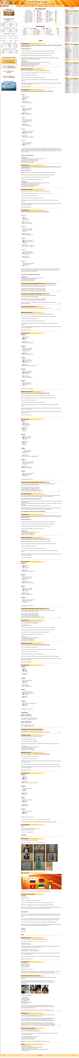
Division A (66, 9)
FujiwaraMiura (51, 12)
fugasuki (10, 29)
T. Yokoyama (3, 35)
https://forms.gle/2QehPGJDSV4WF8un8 (43, 193)
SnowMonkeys (51, 19)
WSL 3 (67, 41)
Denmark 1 (68, 36)
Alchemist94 (37, 31)
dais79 (40, 17)
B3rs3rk (9, 44)
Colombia (68, 59)
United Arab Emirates (68, 58)
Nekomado (36, 819)
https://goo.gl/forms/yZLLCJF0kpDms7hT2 (40, 941)
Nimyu (10, 50)
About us (40, 5)
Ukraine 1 (68, 22)
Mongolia (68, 85)
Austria (68, 16)
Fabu (10, 47)
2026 (46, 5)
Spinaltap (11, 25)
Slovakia (68, 83)
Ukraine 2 (68, 18)
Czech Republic (69, 34)
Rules (32, 5)
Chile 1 (68, 75)
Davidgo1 (40, 12)
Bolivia (68, 88)
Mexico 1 (68, 53)
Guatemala (68, 65)
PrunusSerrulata (11, 35)
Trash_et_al (10, 51)
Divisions (19, 5)
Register (72, 5)
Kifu (16, 23)
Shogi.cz (32, 819)
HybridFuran (37, 33)
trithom (10, 30)
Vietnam (68, 55)
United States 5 (69, 79)
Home (12, 5)
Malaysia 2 (68, 73)
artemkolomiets (51, 34)
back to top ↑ (74, 1055)
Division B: (23, 106)
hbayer (40, 14)
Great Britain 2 (69, 49)
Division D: (23, 129)
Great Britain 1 (69, 32)
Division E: (23, 140)
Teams (25, 5)
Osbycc (10, 40)
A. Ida (2, 44)
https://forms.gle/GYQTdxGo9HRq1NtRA (43, 72)
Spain (67, 87)
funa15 (49, 17)
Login (76, 5)
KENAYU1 (50, 13)
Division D (66, 61)
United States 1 (69, 14)
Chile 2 (68, 91)
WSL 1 (68, 24)
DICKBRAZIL (10, 45)
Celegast (40, 13)
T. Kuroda (3, 29)
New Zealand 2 (69, 70)
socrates (11, 23)
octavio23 (50, 31)
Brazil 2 (68, 56)
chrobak (40, 20)
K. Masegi (3, 23)
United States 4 (69, 64)
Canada (68, 69)
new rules (30, 625)
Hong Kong (68, 54)
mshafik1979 (37, 32)
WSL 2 (67, 47)
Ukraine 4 (68, 48)
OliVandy (37, 29)
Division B (66, 26)
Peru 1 (68, 21)
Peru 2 (68, 86)
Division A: (23, 94)
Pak (49, 21)
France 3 (68, 37)
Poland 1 (68, 35)
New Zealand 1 (69, 52)
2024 (60, 5)
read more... (59, 290)
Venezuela (68, 92)
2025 (53, 5)
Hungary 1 (68, 17)
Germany (68, 23)
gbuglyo (49, 33)
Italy (67, 68)
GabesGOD (10, 53)
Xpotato (40, 18)
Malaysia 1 (68, 40)
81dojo (9, 20)
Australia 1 (68, 33)
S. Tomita (3, 50)
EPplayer (50, 14)
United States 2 (69, 13)
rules (31, 48)
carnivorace (50, 18)
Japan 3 (68, 66)
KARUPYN (50, 20)
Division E (66, 77)
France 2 (68, 15)
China (67, 29)
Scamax (10, 38)
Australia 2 (68, 74)
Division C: (23, 117)
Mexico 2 (68, 84)
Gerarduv (50, 32)
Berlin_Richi (10, 31)
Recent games (40, 26)
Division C (66, 43)
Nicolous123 (11, 24)
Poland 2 (68, 67)
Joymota (40, 21)
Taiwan (68, 28)
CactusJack (37, 34)
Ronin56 (49, 29)
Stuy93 (49, 15)
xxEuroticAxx (41, 19)
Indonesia (68, 72)
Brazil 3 (68, 80)
